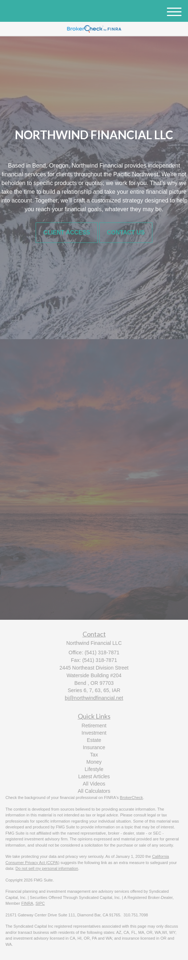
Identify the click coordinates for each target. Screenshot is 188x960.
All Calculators (94, 791)
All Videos (94, 784)
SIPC (40, 903)
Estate (94, 740)
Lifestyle (94, 769)
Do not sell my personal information (47, 868)
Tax (94, 755)
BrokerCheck (131, 797)
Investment (93, 733)
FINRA (27, 903)
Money (93, 762)
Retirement (93, 725)
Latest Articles (94, 776)
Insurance (94, 747)
